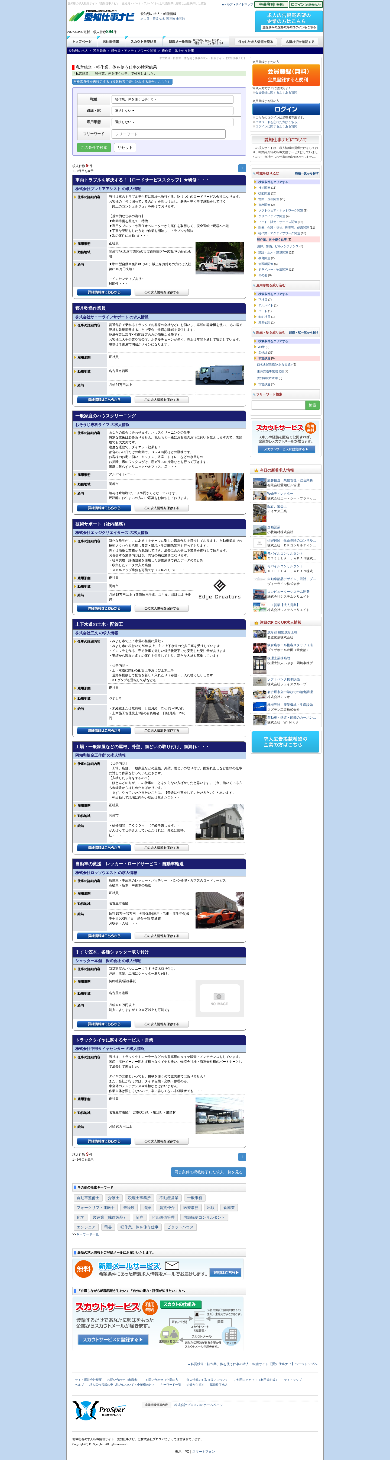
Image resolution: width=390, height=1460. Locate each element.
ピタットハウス (180, 1227)
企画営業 (273, 527)
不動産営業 (169, 1198)
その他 (262, 275)
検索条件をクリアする (273, 182)
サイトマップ (293, 1379)
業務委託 (264, 322)
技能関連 (264, 193)
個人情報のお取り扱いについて (207, 1379)
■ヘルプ (227, 4)
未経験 (129, 1207)
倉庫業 (229, 1207)
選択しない (124, 111)
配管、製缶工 (277, 506)
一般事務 (194, 1198)
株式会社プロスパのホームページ (198, 1405)
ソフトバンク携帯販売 (283, 679)
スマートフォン (203, 1451)
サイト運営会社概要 (88, 1379)
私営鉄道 (264, 358)
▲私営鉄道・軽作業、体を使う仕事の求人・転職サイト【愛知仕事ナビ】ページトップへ (252, 1364)
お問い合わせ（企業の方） (163, 1379)
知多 (162, 18)
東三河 (180, 18)
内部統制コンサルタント (204, 1217)
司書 (108, 1227)
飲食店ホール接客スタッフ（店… (291, 645)
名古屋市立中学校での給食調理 (290, 692)
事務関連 (264, 204)
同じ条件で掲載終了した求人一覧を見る (208, 1172)
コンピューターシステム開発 (288, 592)
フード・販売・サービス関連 (277, 221)
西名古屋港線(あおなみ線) (274, 364)
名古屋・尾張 (149, 18)
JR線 (261, 346)
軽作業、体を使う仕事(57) (136, 99)
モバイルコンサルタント (285, 553)
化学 (80, 1217)
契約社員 (264, 316)
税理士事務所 (139, 1198)
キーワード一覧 (87, 1234)
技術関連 (264, 187)
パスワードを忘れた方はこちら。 (277, 122)
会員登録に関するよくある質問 (276, 92)
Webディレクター (280, 493)
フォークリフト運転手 (96, 1207)
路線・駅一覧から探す (304, 332)
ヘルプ (79, 1384)
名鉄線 (262, 352)
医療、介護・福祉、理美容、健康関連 (283, 227)
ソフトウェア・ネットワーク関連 (280, 210)
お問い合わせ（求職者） (123, 1379)
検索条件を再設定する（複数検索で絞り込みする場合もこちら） (122, 82)
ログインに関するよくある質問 (276, 126)
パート (262, 311)
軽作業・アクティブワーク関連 (279, 233)
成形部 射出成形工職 (282, 632)
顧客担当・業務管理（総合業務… (291, 480)
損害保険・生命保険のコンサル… (291, 540)
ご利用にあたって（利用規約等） (256, 1379)
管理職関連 (265, 263)
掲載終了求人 (219, 1384)
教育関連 (264, 258)
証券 (139, 1217)
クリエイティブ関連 (271, 216)
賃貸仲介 (167, 1207)
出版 (211, 1207)
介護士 (113, 1198)
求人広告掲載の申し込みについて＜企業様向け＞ (122, 1384)
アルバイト (265, 305)
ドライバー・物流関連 (273, 269)
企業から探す (195, 1384)
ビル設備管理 (163, 1217)
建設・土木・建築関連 (273, 252)
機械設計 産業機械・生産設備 (290, 705)
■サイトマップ (243, 4)
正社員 (262, 299)
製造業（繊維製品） (110, 1217)
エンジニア (86, 1227)
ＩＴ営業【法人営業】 (283, 605)
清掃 (147, 1207)
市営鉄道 (264, 384)
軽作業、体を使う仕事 (139, 1227)
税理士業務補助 (278, 658)
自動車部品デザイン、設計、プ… (291, 579)
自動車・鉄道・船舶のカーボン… (291, 717)
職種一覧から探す (307, 173)
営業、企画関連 (268, 199)
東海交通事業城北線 (270, 371)
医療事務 (191, 1207)
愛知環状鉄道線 (267, 378)
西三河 (170, 18)
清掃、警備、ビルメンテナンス (278, 246)
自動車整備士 (88, 1198)
